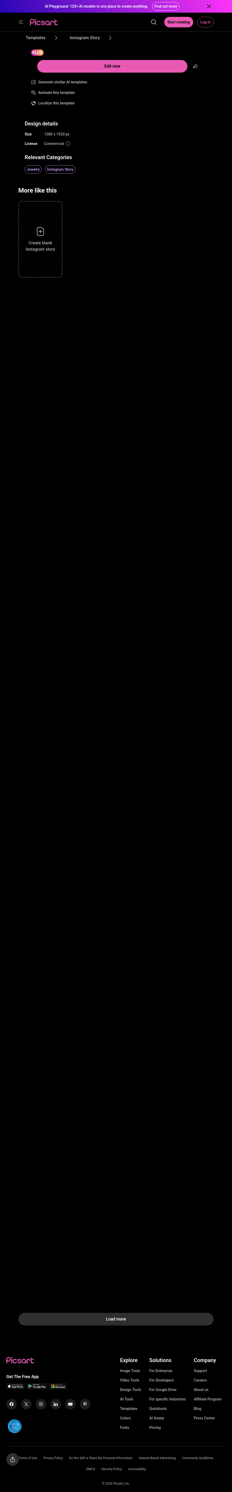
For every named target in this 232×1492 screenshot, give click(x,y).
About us (201, 1390)
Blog (197, 1409)
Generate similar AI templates (62, 82)
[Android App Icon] (37, 1387)
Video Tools (129, 1380)
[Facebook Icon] (11, 1404)
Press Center (204, 1418)
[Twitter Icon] (26, 1404)
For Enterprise (160, 1371)
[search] (153, 22)
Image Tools (130, 1371)
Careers (200, 1380)
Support (200, 1371)
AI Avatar (156, 1418)
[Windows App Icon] (58, 1387)
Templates (128, 1409)
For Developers (161, 1380)
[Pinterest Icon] (85, 1404)
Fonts (124, 1427)
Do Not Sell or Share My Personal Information (100, 1458)
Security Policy (111, 1469)
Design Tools (130, 1390)
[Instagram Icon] (41, 1404)
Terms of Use (27, 1458)
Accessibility (137, 1469)
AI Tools (126, 1399)
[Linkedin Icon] (55, 1404)
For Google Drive (163, 1390)
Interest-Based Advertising (157, 1458)
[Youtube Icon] (70, 1404)
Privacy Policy (53, 1458)
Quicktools (158, 1409)
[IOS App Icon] (15, 1387)
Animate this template (56, 92)
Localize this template (56, 103)
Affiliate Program (208, 1399)
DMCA (90, 1469)
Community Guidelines (197, 1458)
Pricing (155, 1427)
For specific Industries (167, 1399)
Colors (125, 1418)
